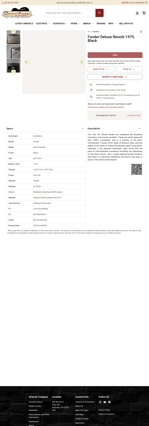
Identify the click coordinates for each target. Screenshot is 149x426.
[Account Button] (137, 12)
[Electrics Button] (43, 24)
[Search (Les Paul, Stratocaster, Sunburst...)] (70, 13)
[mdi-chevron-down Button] (13, 72)
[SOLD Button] (115, 55)
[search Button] (99, 13)
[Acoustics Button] (60, 24)
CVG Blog (79, 414)
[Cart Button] (144, 12)
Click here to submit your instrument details (106, 107)
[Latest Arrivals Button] (24, 24)
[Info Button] (112, 24)
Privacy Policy (104, 410)
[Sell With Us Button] (126, 24)
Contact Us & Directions (85, 402)
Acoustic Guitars (35, 402)
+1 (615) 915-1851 (134, 115)
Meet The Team (81, 410)
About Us (79, 406)
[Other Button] (75, 24)
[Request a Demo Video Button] (115, 77)
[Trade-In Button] (129, 69)
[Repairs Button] (101, 24)
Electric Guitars (35, 406)
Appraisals (79, 423)
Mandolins (33, 410)
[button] (46, 128)
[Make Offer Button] (101, 69)
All (88, 32)
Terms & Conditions (107, 414)
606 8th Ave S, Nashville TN (134, 2)
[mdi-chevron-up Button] (13, 31)
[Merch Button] (88, 24)
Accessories (34, 421)
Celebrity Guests (82, 419)
